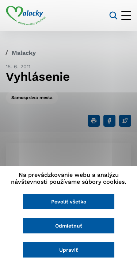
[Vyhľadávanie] (113, 15)
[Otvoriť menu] (126, 15)
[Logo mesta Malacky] (26, 16)
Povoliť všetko (68, 202)
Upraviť (68, 250)
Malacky (24, 52)
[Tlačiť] (94, 121)
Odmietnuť (68, 226)
